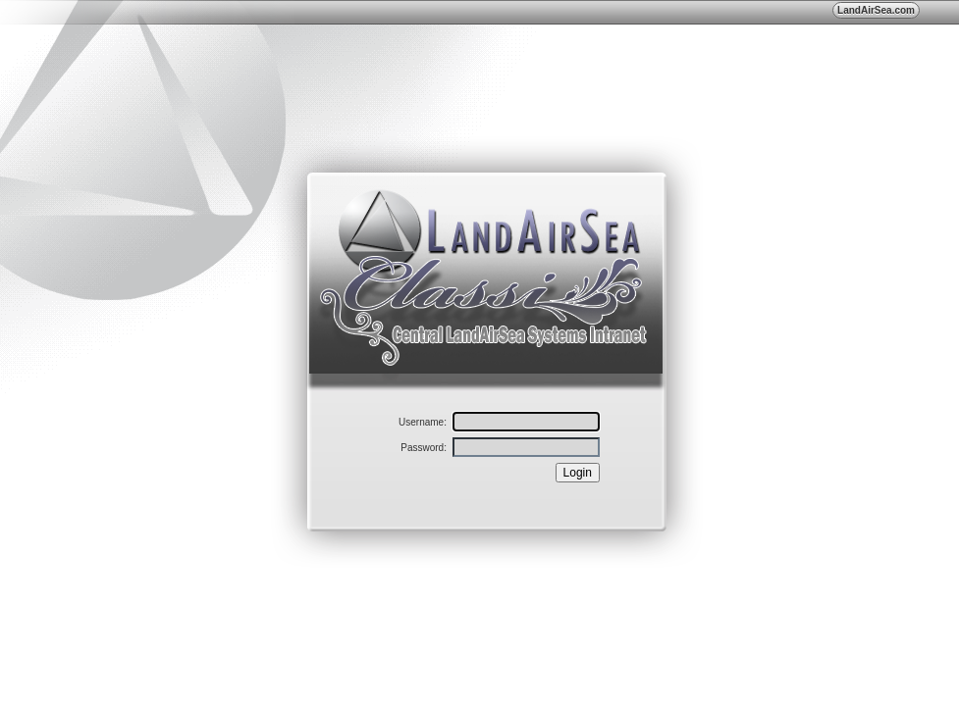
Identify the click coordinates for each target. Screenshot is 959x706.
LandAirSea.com (876, 10)
